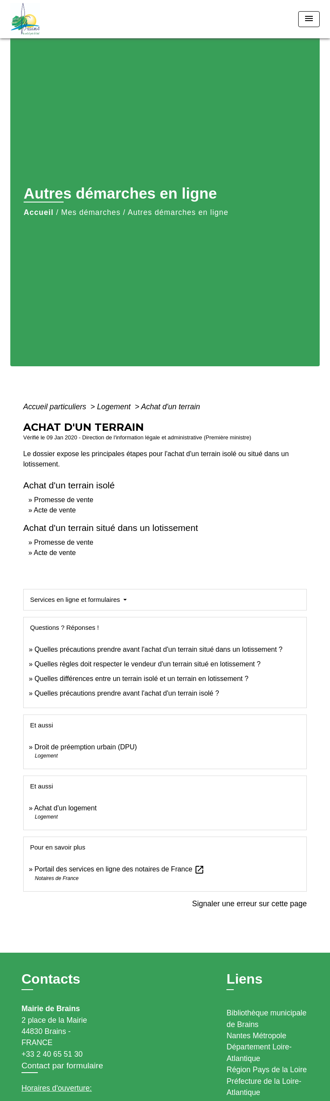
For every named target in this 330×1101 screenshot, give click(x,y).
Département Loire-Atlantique (259, 1052)
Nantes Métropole (256, 1035)
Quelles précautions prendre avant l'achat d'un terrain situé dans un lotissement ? (158, 649)
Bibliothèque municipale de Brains (266, 1018)
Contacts (50, 979)
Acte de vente (55, 510)
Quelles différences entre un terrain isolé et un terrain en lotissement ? (141, 678)
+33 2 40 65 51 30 (51, 1054)
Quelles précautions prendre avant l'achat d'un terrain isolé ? (127, 693)
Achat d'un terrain (170, 406)
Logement (115, 406)
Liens (244, 979)
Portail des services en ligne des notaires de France (119, 869)
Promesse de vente (63, 499)
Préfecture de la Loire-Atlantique (263, 1087)
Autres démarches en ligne (178, 212)
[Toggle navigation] (309, 19)
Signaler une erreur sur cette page (249, 903)
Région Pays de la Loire (266, 1069)
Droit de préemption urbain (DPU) (85, 747)
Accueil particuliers (56, 406)
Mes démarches (90, 212)
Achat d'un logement (65, 808)
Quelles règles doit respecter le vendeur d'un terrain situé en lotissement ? (147, 664)
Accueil (39, 212)
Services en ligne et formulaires (76, 599)
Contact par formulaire (62, 1065)
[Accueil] (42, 19)
